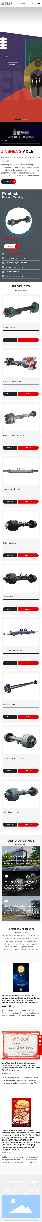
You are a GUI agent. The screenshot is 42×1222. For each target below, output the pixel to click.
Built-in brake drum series (12, 812)
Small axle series (9, 704)
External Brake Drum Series (13, 758)
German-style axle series (12, 597)
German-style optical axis (12, 651)
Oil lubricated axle (9, 543)
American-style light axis (12, 489)
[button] (18, 119)
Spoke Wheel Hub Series (12, 381)
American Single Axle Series (13, 435)
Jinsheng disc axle (10, 328)
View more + (12, 64)
